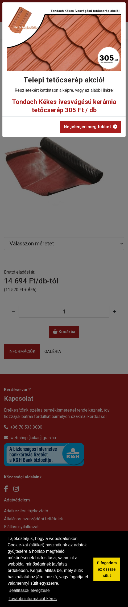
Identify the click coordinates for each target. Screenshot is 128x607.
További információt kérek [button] (33, 598)
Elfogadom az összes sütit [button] (107, 569)
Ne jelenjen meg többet (90, 126)
